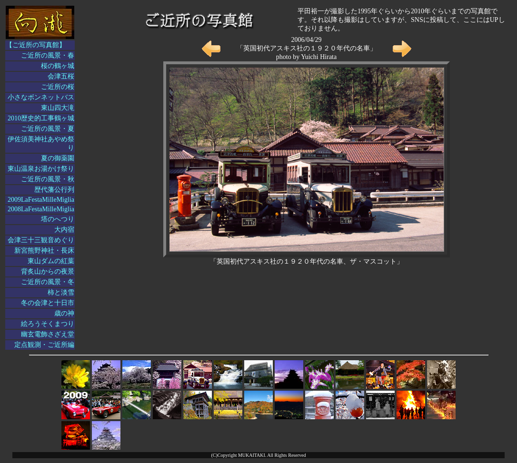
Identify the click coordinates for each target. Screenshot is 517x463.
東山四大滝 (57, 107)
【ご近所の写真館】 (36, 45)
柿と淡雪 (61, 292)
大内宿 (64, 229)
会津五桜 (61, 76)
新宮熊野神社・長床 (44, 250)
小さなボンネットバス (41, 97)
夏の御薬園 (57, 158)
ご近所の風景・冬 (47, 282)
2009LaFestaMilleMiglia (41, 199)
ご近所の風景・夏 (47, 128)
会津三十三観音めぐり (41, 240)
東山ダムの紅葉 (51, 261)
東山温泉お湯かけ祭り (41, 168)
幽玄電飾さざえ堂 (47, 334)
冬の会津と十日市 (47, 302)
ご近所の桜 (57, 86)
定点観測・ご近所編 (44, 344)
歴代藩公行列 (54, 189)
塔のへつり (57, 219)
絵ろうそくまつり (47, 323)
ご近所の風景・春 (47, 55)
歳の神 (64, 313)
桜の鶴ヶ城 (57, 65)
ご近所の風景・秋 (47, 179)
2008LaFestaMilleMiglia (41, 209)
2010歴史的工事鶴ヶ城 (41, 118)
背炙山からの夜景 (47, 271)
